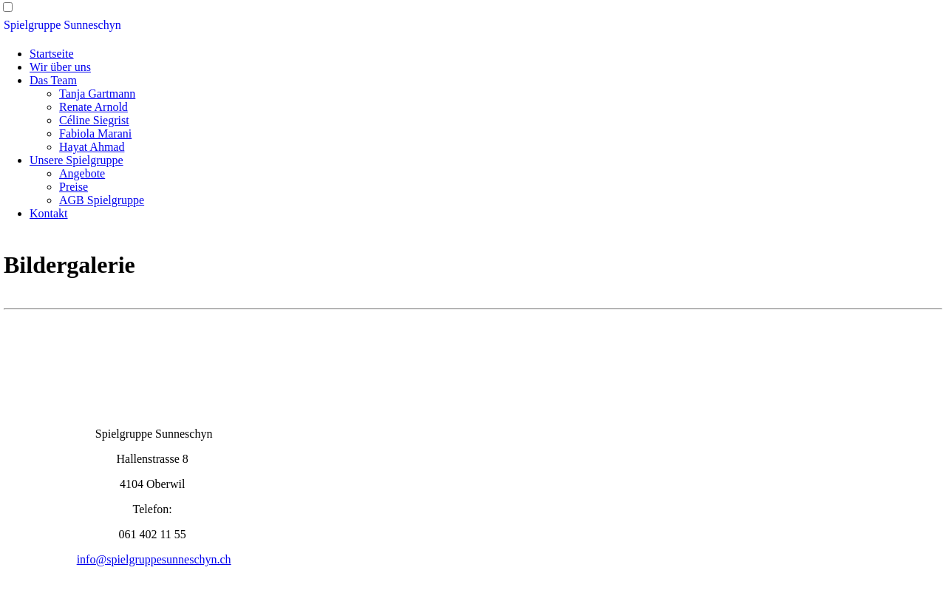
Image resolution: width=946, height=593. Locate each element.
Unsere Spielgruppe (76, 160)
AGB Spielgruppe (101, 200)
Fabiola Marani (95, 133)
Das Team (53, 80)
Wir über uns (60, 67)
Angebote (82, 173)
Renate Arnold (93, 107)
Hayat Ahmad (91, 146)
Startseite (52, 53)
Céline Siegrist (94, 120)
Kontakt (49, 213)
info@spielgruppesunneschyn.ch (154, 559)
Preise (73, 186)
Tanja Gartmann (97, 93)
